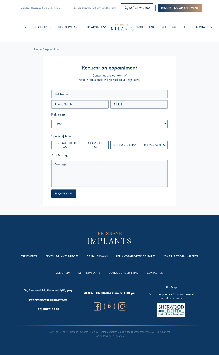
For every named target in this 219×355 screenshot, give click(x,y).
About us (41, 27)
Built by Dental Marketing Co (106, 331)
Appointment (53, 49)
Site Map (171, 287)
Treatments (94, 27)
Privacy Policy (111, 336)
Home (38, 49)
